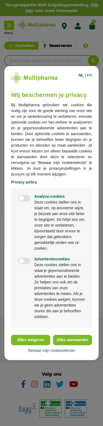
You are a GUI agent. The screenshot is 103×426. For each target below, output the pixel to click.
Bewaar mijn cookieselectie (51, 350)
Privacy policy (24, 182)
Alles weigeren (30, 340)
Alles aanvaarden (72, 340)
